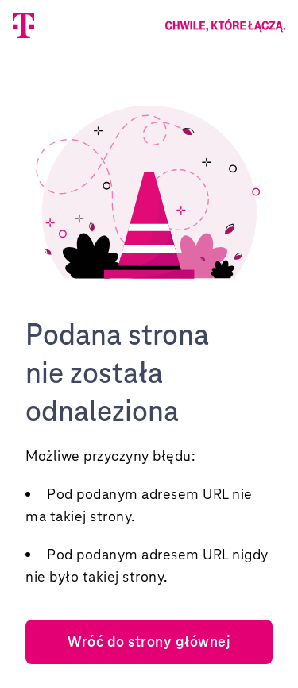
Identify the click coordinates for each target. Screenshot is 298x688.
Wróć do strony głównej (149, 641)
